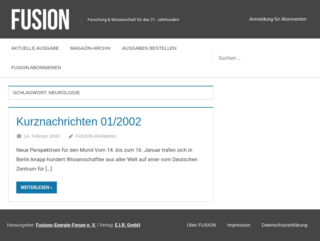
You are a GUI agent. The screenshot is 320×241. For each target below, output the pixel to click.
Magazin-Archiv (90, 48)
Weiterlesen (35, 187)
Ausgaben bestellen (149, 48)
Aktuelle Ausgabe (35, 48)
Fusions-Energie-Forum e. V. (66, 225)
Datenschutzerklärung (285, 225)
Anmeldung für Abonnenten (278, 19)
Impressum (238, 225)
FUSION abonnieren (36, 67)
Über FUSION (201, 225)
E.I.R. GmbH (127, 225)
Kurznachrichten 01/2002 (78, 121)
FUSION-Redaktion (96, 136)
